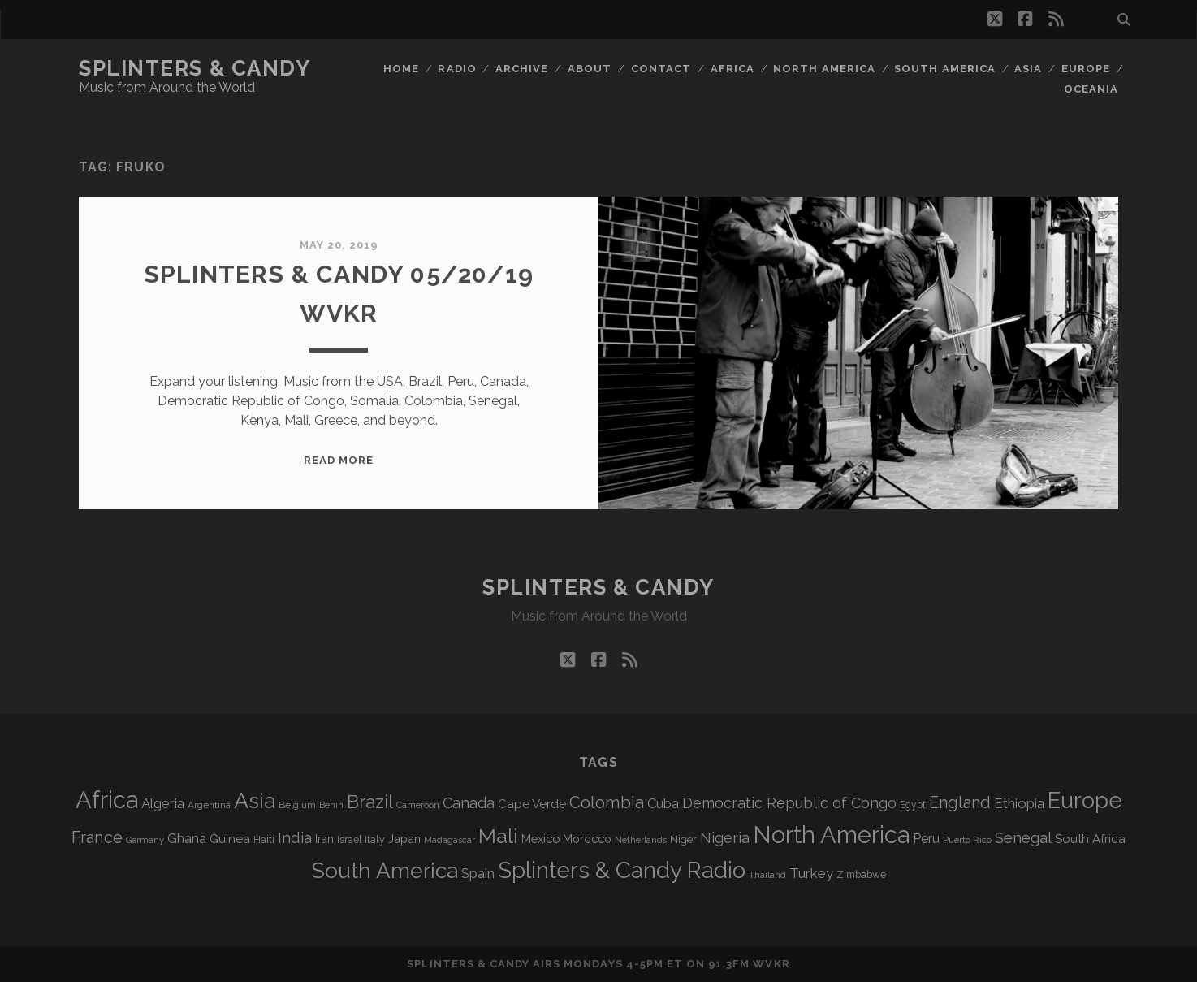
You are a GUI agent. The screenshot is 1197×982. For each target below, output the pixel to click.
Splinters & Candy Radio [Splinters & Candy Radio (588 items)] (621, 870)
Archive (521, 69)
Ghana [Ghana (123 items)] (186, 838)
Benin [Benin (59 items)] (331, 805)
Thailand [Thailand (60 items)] (767, 874)
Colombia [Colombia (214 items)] (606, 802)
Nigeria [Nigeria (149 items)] (725, 837)
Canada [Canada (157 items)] (469, 802)
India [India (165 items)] (295, 837)
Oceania (1091, 89)
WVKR (771, 964)
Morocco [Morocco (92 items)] (587, 839)
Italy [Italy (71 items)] (375, 839)
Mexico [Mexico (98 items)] (540, 839)
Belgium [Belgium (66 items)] (297, 805)
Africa (732, 69)
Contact (661, 69)
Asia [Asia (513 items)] (254, 800)
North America (824, 69)
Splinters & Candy (195, 68)
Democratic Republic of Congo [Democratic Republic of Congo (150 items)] (789, 802)
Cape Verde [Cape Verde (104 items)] (532, 804)
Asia (1028, 69)
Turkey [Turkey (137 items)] (811, 873)
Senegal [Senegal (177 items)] (1023, 837)
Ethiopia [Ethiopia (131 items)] (1019, 803)
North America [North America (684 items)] (831, 835)
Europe (1085, 69)
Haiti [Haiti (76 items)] (263, 839)
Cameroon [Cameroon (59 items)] (417, 805)
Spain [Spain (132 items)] (478, 873)
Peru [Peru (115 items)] (926, 838)
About (589, 69)
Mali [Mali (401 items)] (498, 836)
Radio (457, 69)
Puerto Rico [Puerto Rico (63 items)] (967, 840)
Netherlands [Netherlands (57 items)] (641, 840)
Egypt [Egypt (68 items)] (913, 805)
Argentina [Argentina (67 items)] (209, 805)
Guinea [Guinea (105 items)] (230, 839)
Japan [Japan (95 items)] (404, 839)
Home (401, 69)
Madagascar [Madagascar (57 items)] (449, 840)
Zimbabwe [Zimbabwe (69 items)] (861, 874)
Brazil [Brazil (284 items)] (370, 801)
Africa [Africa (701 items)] (107, 799)
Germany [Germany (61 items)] (145, 840)
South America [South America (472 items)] (384, 870)
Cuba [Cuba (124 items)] (663, 803)
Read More (339, 460)
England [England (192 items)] (960, 802)
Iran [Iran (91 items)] (324, 839)
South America (945, 69)
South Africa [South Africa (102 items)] (1090, 839)
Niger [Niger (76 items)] (683, 839)
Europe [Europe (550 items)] (1085, 800)
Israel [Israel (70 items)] (349, 840)
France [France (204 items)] (97, 837)
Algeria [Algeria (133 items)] (162, 803)
